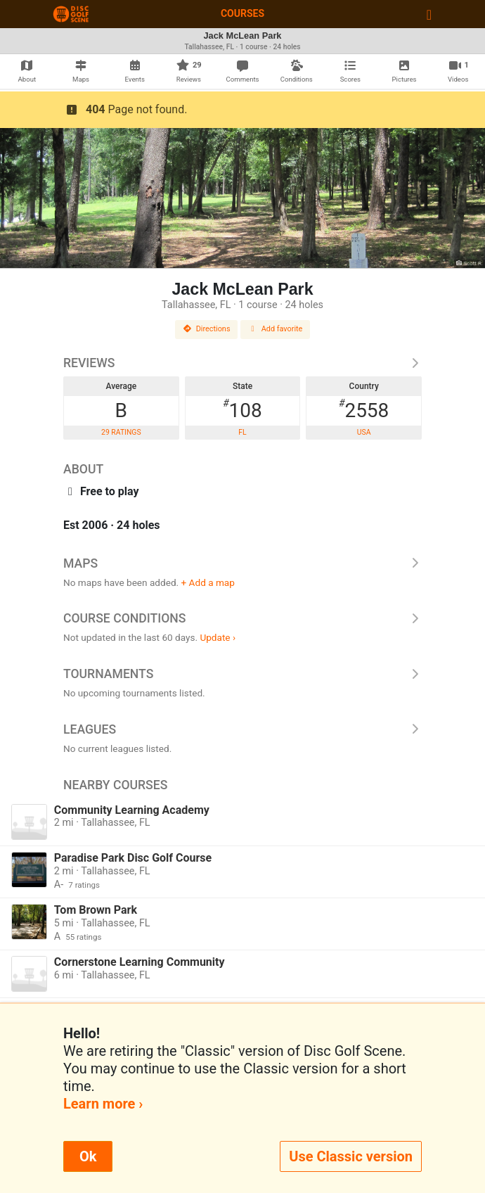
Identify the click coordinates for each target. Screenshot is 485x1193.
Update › (217, 637)
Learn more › (103, 1103)
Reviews (242, 363)
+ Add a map (208, 582)
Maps (242, 563)
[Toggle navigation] (429, 14)
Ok (87, 1156)
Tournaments (242, 674)
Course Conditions (242, 618)
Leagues (242, 729)
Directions (207, 328)
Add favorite (275, 328)
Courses (242, 13)
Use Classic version (351, 1156)
